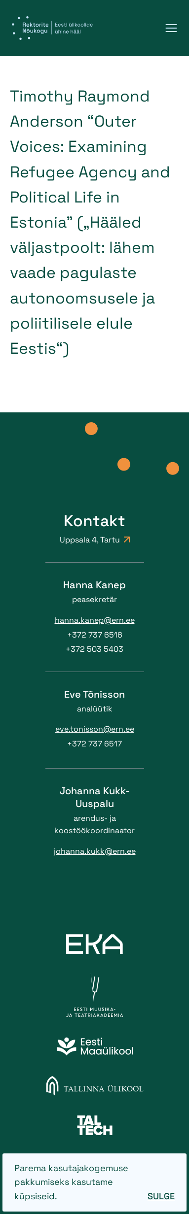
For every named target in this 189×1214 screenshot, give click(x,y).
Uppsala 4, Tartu (95, 540)
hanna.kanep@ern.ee (95, 620)
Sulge (161, 1196)
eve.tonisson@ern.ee (94, 729)
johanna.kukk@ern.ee (95, 851)
